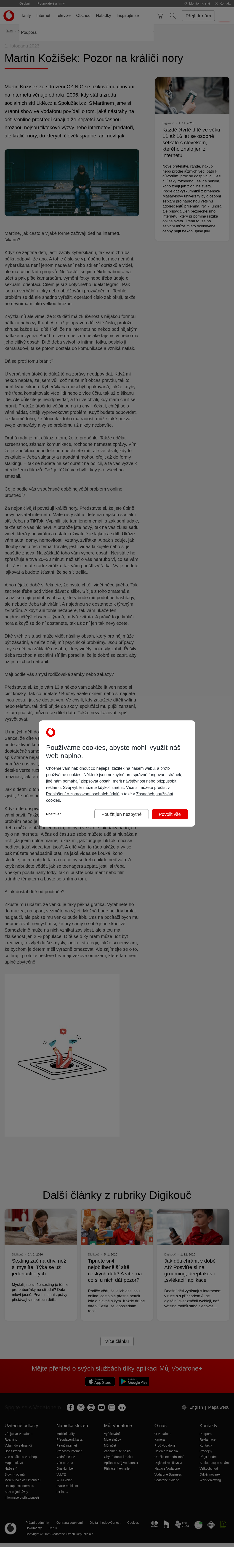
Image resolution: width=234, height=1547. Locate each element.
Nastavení (54, 814)
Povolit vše (170, 814)
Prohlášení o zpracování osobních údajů (83, 794)
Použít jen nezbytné (121, 814)
